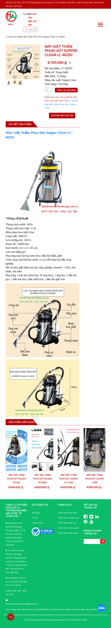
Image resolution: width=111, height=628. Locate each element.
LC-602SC (73, 100)
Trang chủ (11, 36)
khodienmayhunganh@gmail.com (22, 603)
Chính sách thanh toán (68, 517)
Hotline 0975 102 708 (62, 115)
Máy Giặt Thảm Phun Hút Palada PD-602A (42, 479)
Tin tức (35, 517)
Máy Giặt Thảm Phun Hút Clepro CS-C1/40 (68, 479)
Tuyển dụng (37, 523)
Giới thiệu (36, 512)
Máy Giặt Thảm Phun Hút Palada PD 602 (16, 479)
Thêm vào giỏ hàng (66, 90)
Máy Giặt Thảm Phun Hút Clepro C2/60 (94, 479)
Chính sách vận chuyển (68, 528)
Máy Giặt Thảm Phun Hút (56, 104)
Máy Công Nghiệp (63, 97)
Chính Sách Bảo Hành (68, 533)
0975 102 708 (14, 591)
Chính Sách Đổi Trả (67, 523)
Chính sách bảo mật (67, 512)
